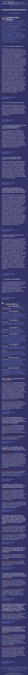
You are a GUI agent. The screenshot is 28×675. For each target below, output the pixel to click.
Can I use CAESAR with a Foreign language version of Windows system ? (13, 30)
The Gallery (18, 4)
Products (13, 4)
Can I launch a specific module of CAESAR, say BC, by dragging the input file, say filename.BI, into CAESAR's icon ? (13, 26)
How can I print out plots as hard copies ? (14, 23)
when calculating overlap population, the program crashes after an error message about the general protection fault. (13, 331)
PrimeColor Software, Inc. (18, 473)
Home (2, 4)
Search (16, 5)
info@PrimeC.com (6, 292)
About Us (6, 4)
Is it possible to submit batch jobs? (12, 41)
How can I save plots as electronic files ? (14, 21)
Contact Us (12, 5)
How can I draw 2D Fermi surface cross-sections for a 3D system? (13, 39)
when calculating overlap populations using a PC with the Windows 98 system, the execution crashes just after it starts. (13, 323)
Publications (24, 4)
